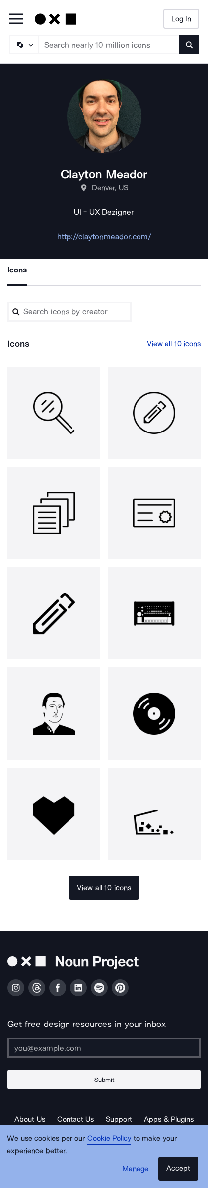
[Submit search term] (189, 44)
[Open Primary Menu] (16, 19)
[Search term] (109, 44)
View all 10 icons (174, 343)
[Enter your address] (104, 1048)
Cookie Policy (109, 1138)
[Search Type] (23, 44)
